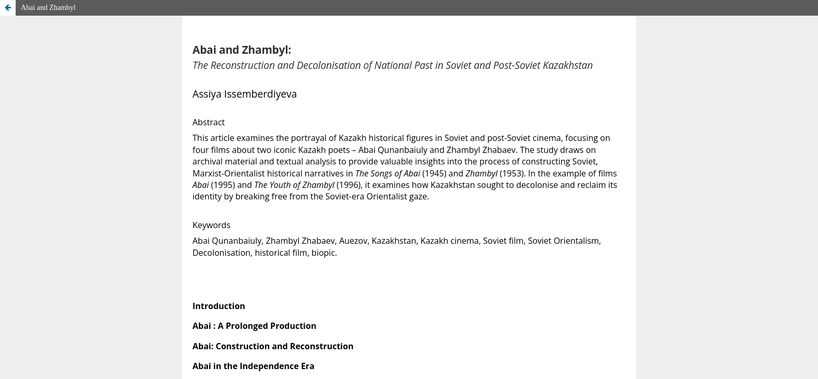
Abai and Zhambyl (48, 7)
